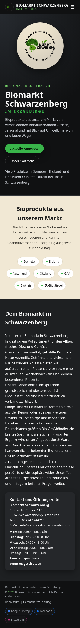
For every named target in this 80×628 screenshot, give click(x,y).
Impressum (12, 602)
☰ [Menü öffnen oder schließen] (72, 7)
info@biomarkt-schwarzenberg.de (45, 525)
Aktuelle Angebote (24, 148)
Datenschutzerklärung (37, 602)
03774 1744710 (33, 520)
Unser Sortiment (22, 161)
